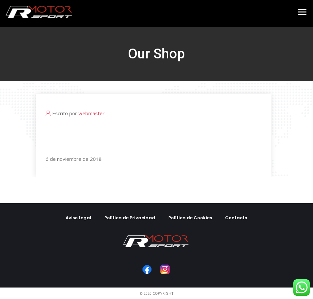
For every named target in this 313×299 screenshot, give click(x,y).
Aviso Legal (78, 218)
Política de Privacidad (129, 218)
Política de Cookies (190, 218)
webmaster (91, 113)
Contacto (236, 218)
